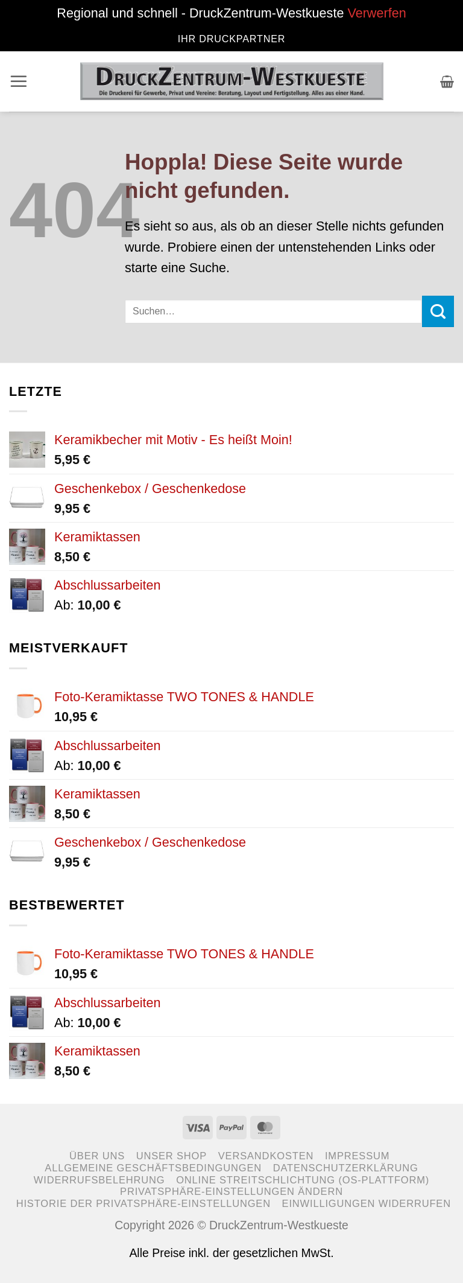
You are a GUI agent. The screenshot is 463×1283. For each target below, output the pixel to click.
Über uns (97, 1156)
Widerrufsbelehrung (99, 1180)
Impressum (357, 1156)
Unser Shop (171, 1156)
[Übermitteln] (438, 311)
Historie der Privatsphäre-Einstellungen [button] (143, 1203)
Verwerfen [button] (376, 13)
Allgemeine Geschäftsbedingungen (153, 1168)
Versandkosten (266, 1156)
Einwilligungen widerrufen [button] (366, 1203)
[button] (19, 81)
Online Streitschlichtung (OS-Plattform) (302, 1180)
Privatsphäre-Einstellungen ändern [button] (231, 1191)
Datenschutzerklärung (345, 1168)
